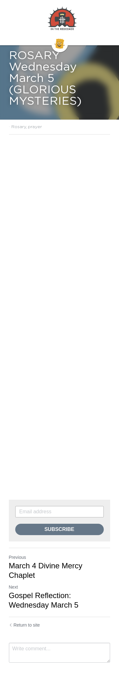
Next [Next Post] (13, 587)
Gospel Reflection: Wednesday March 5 (44, 600)
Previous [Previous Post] (17, 557)
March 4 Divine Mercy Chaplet (46, 570)
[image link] (62, 19)
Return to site (24, 625)
